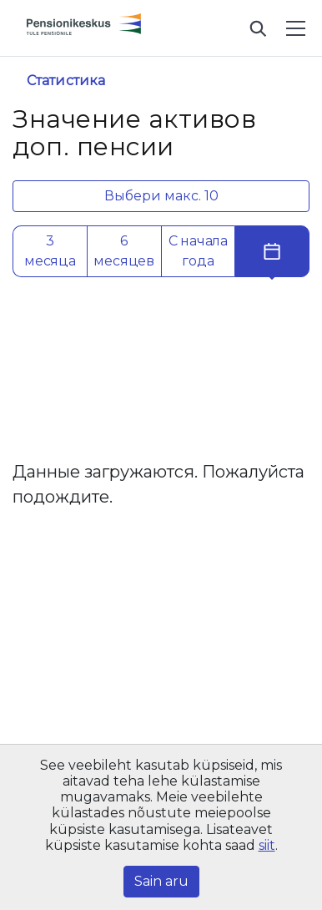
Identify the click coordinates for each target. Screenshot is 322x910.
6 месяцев (123, 251)
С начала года (198, 251)
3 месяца (50, 251)
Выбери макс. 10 (161, 196)
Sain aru (161, 881)
